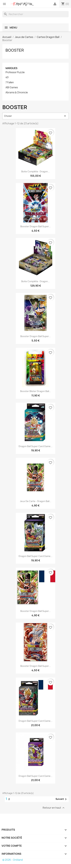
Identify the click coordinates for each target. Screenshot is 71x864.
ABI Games (12, 87)
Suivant (62, 799)
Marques (11, 68)
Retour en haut (54, 808)
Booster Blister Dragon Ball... (35, 391)
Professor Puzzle (15, 72)
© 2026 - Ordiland (12, 859)
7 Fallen (10, 82)
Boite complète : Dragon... (35, 171)
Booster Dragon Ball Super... (35, 226)
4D (7, 77)
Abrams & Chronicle (17, 92)
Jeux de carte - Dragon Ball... (35, 501)
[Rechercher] (35, 14)
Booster (15, 50)
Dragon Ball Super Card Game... (35, 446)
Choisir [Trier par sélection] (35, 116)
